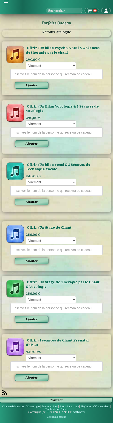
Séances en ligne (49, 406)
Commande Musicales (13, 406)
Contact (64, 409)
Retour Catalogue (56, 32)
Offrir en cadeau (101, 406)
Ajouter (31, 85)
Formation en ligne (69, 406)
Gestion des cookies (56, 417)
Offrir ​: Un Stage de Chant (49, 227)
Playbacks (86, 406)
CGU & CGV (79, 412)
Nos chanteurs (52, 409)
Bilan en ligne (33, 406)
